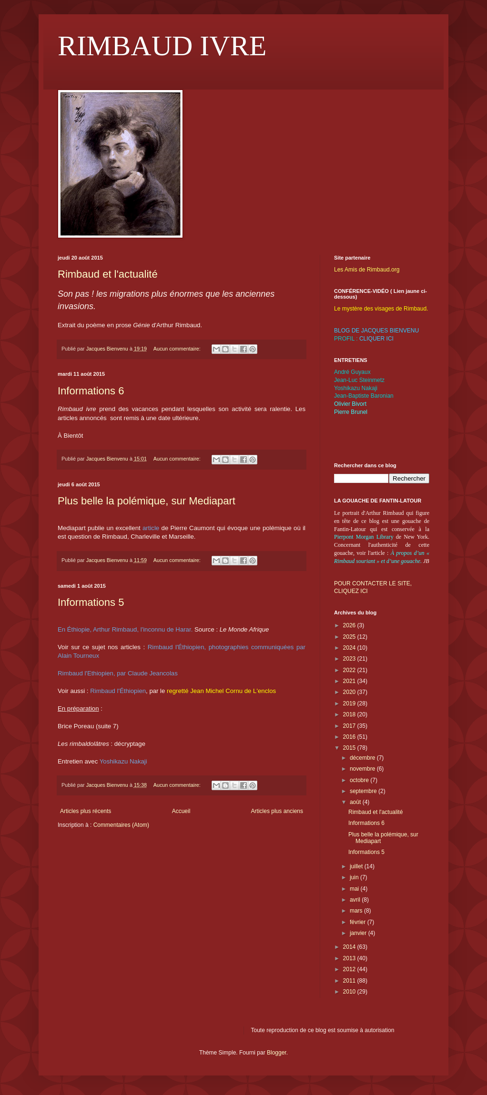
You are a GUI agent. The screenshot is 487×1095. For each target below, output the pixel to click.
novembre (363, 768)
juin (355, 877)
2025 (350, 636)
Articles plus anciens (277, 811)
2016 (350, 736)
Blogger (276, 1052)
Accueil (181, 811)
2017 (350, 726)
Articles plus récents (85, 811)
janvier (359, 933)
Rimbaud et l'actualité (108, 274)
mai (355, 888)
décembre (363, 757)
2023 (350, 658)
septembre (364, 791)
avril (356, 899)
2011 (350, 980)
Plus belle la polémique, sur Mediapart (146, 501)
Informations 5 (91, 602)
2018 (350, 714)
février (358, 922)
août (356, 802)
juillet (357, 866)
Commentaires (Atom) (121, 825)
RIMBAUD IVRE (162, 45)
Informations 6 (91, 391)
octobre (360, 780)
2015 (350, 747)
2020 (350, 692)
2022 (350, 670)
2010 (350, 991)
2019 (350, 703)
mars (357, 910)
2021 (350, 681)
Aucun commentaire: (177, 349)
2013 (350, 958)
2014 (350, 947)
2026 (350, 625)
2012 (350, 969)
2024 (350, 647)
